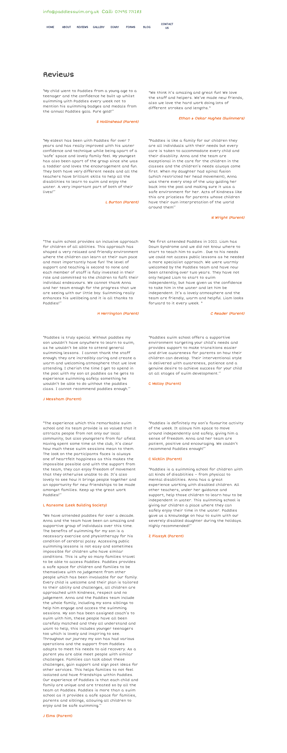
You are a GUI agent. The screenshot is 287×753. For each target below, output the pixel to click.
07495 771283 (128, 11)
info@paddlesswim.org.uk (71, 11)
